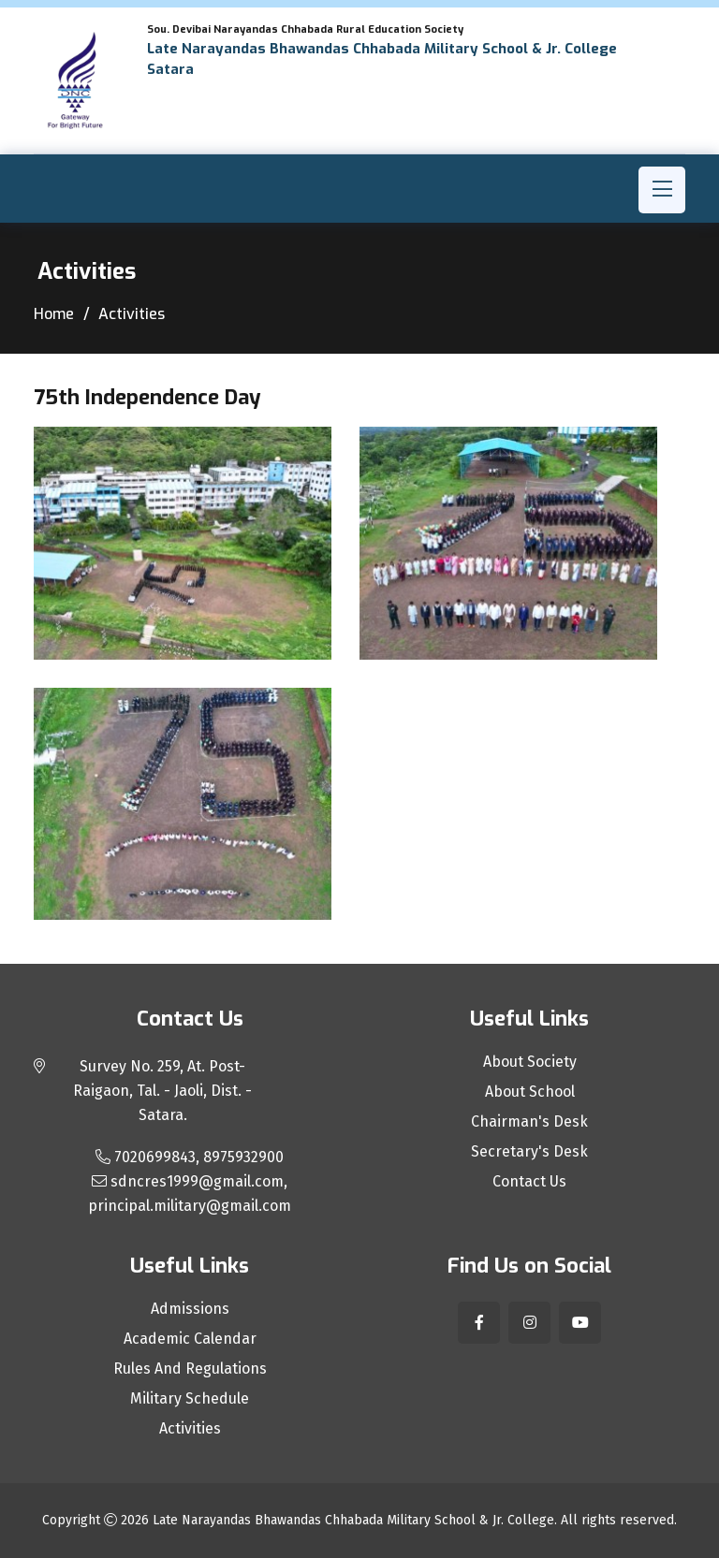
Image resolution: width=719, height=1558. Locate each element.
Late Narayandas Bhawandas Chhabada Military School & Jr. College (353, 1520)
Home (54, 314)
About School (530, 1092)
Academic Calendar (190, 1339)
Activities (190, 1428)
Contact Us (529, 1181)
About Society (530, 1062)
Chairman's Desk (529, 1121)
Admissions (190, 1309)
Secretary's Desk (529, 1151)
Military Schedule (189, 1398)
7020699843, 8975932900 (189, 1157)
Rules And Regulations (190, 1368)
